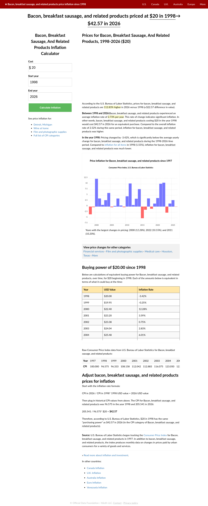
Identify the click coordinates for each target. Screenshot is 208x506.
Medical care (152, 251)
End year (33, 90)
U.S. (144, 4)
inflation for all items (115, 144)
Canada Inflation (95, 468)
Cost (30, 61)
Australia (178, 4)
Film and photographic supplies (50, 131)
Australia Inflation (96, 477)
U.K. (166, 4)
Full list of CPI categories (47, 135)
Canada (155, 4)
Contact (117, 502)
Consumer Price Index (155, 435)
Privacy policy (130, 502)
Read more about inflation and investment (106, 455)
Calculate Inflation (50, 107)
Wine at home (41, 128)
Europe (191, 4)
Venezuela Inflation (97, 487)
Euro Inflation (94, 482)
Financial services (93, 251)
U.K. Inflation (94, 472)
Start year (33, 76)
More (203, 4)
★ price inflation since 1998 (45, 4)
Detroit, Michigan (43, 124)
